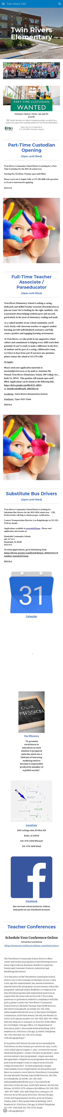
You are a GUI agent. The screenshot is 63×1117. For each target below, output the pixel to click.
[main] (31, 33)
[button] (3, 4)
